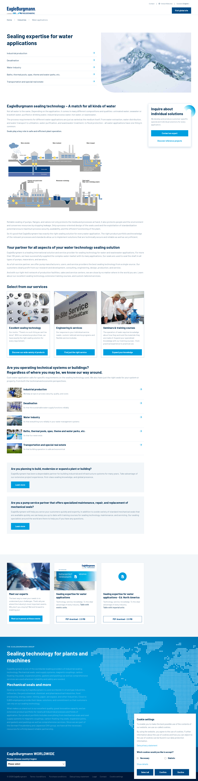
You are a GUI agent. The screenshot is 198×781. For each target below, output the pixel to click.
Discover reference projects (169, 141)
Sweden (179, 4)
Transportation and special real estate (25, 81)
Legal (94, 776)
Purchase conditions (58, 776)
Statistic (171, 758)
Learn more (20, 485)
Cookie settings (116, 776)
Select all (145, 772)
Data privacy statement (79, 776)
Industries (22, 20)
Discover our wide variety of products (28, 352)
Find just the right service (75, 352)
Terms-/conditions (38, 776)
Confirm (163, 772)
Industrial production (17, 53)
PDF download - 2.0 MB (75, 619)
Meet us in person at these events (25, 618)
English (185, 4)
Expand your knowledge (122, 352)
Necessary (144, 758)
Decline (181, 772)
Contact (151, 4)
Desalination (13, 60)
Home (9, 20)
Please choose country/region (22, 759)
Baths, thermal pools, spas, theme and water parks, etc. (33, 74)
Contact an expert (169, 133)
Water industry (14, 67)
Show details (142, 764)
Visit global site (181, 10)
